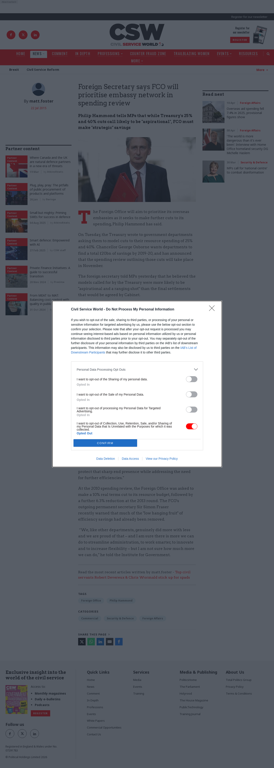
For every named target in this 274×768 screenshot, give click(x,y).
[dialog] (137, 384)
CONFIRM (105, 443)
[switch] (191, 379)
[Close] (213, 309)
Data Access (130, 458)
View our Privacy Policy (162, 458)
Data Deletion (105, 458)
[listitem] (137, 369)
